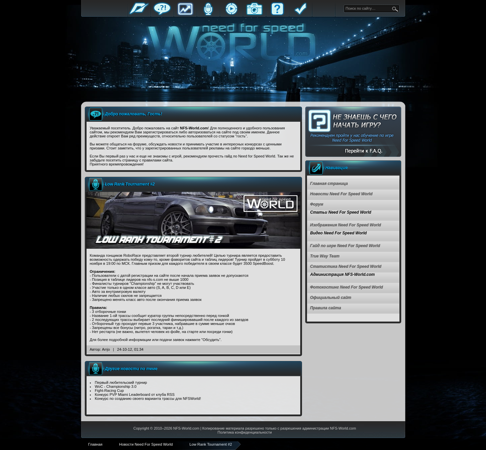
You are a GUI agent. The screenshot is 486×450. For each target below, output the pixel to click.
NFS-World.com (186, 428)
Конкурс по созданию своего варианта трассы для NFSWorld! (148, 399)
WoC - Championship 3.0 (116, 386)
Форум (162, 14)
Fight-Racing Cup (109, 390)
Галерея (254, 14)
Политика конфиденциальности (244, 432)
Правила (300, 14)
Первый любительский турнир (121, 382)
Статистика (185, 14)
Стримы (231, 14)
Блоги (208, 14)
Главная (139, 14)
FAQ (277, 14)
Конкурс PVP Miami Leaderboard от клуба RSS (135, 394)
